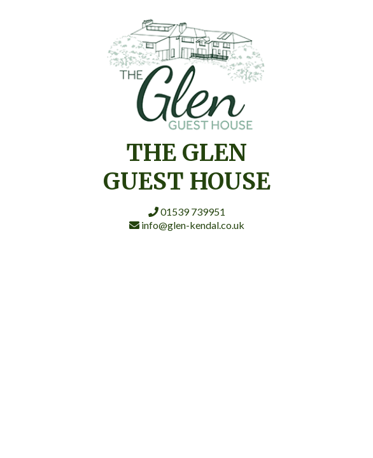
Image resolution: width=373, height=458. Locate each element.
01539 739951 (186, 211)
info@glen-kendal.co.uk (186, 225)
